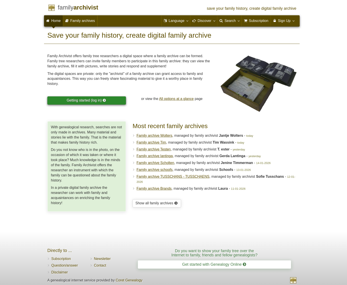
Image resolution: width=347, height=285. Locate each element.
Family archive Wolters (154, 135)
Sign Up (283, 20)
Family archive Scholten (155, 163)
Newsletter (102, 259)
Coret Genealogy (129, 280)
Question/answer (64, 265)
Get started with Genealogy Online (214, 264)
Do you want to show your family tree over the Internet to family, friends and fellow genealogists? (215, 253)
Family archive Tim (151, 142)
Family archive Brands (154, 188)
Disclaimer (59, 272)
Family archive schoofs (155, 170)
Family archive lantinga (155, 156)
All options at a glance (176, 99)
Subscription (61, 259)
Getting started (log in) (86, 100)
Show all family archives (156, 203)
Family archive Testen (154, 149)
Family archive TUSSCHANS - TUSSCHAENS (173, 176)
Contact (100, 265)
